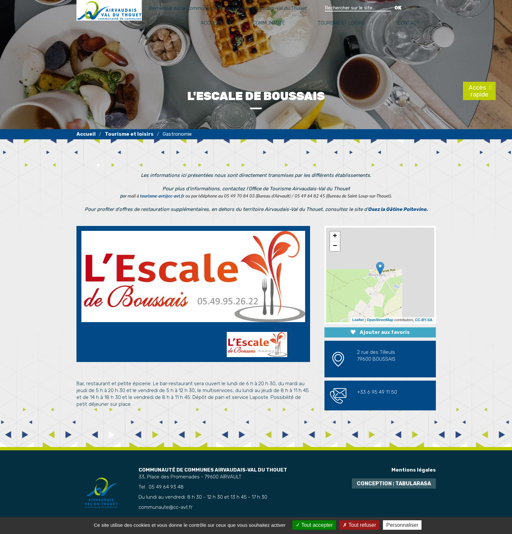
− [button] (335, 246)
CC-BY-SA (423, 320)
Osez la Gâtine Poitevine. (398, 209)
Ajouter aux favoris (380, 332)
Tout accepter (314, 525)
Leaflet (358, 320)
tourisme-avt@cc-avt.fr (162, 195)
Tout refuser (359, 525)
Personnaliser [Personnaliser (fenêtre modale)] (402, 525)
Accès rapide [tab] (478, 91)
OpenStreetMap (380, 320)
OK (398, 8)
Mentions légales (413, 470)
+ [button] (335, 236)
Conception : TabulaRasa (394, 483)
